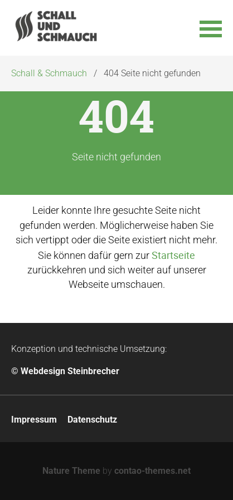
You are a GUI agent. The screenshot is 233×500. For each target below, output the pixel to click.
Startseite (173, 255)
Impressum (34, 419)
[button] (211, 28)
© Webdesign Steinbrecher (65, 371)
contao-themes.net (152, 470)
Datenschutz (92, 419)
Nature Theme (71, 470)
